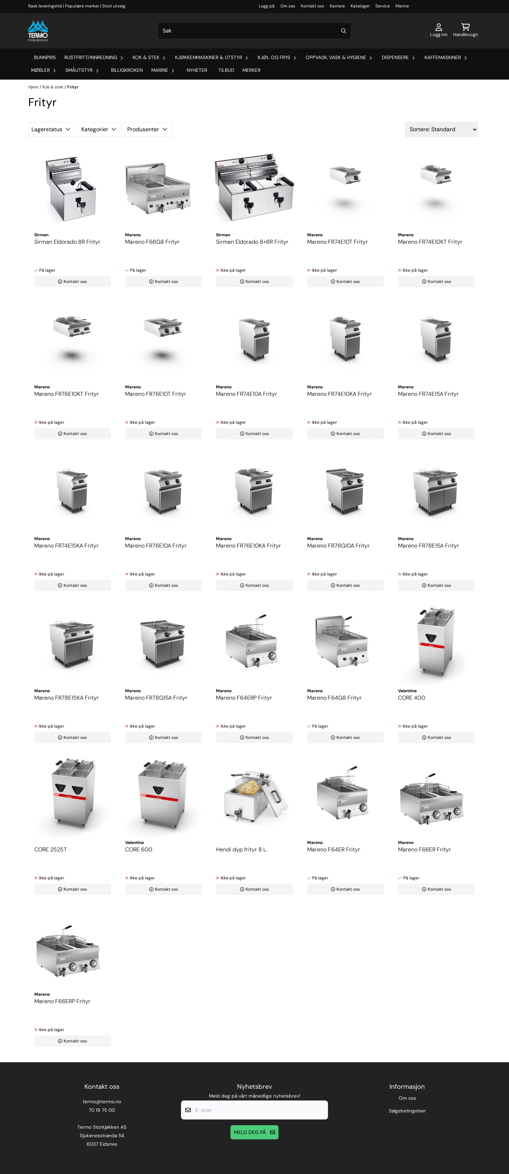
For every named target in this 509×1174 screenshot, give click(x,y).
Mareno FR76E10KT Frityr (66, 394)
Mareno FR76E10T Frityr (155, 394)
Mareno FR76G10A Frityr (338, 545)
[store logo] (38, 30)
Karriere (337, 6)
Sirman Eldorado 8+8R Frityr (252, 241)
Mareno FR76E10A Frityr (156, 545)
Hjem (34, 87)
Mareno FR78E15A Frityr (428, 545)
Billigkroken (127, 70)
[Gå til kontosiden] (438, 31)
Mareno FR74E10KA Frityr (339, 394)
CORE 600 (138, 849)
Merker (251, 70)
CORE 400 (411, 697)
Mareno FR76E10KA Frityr (248, 545)
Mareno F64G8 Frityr (334, 697)
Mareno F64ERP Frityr (244, 697)
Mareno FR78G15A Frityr (156, 697)
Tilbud (226, 70)
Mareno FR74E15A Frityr (428, 394)
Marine (402, 6)
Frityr (72, 87)
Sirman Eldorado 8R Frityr (67, 241)
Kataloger (360, 6)
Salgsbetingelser (407, 1111)
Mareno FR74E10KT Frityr (430, 241)
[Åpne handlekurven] (465, 31)
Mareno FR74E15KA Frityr (66, 545)
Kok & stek (53, 87)
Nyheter (197, 70)
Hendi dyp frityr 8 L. (241, 849)
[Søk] (254, 31)
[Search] (344, 31)
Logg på (267, 6)
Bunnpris (45, 57)
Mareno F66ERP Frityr (62, 1001)
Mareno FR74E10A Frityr (246, 394)
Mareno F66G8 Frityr (152, 241)
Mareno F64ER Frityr (333, 849)
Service (382, 6)
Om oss (287, 6)
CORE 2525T (50, 849)
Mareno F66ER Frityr (424, 849)
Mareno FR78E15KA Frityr (66, 697)
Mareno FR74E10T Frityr (337, 241)
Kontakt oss (312, 6)
